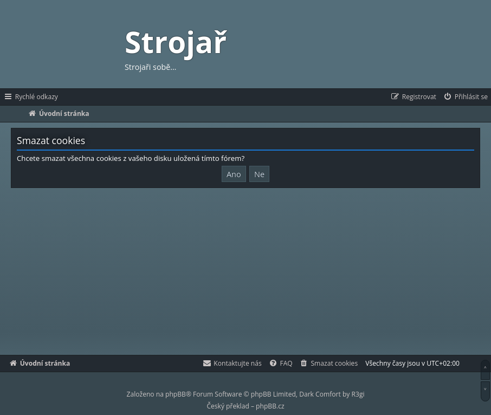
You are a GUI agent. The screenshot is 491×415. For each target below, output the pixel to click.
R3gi (358, 394)
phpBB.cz (270, 406)
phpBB (175, 394)
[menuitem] (465, 97)
